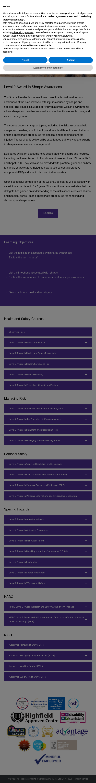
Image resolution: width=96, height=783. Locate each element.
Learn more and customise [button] (48, 67)
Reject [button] (25, 60)
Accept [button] (71, 60)
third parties (60, 23)
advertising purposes (22, 32)
